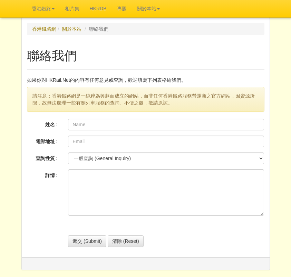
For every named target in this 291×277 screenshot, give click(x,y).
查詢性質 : (47, 158)
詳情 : (51, 175)
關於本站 (71, 29)
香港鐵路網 (44, 29)
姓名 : (51, 124)
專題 (122, 8)
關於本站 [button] (148, 8)
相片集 (72, 8)
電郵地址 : (47, 141)
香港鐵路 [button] (43, 8)
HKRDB (98, 8)
